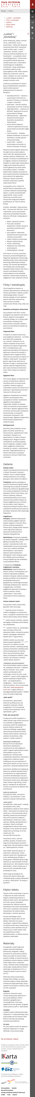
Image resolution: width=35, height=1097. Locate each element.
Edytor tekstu (10, 24)
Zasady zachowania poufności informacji (13, 1092)
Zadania (9, 22)
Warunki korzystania (7, 1090)
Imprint (15, 1095)
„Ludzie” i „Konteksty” (13, 18)
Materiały (9, 27)
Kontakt (14, 1088)
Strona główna (5, 1088)
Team (8, 1095)
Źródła (3, 1095)
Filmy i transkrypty (12, 20)
